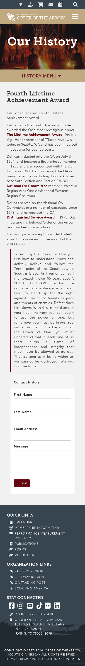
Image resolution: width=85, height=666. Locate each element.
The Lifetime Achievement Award (35, 135)
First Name (23, 395)
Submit (22, 483)
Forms (20, 549)
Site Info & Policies (63, 659)
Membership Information (38, 528)
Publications (27, 544)
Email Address (26, 429)
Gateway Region (29, 577)
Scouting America (31, 588)
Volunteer (24, 555)
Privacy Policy (30, 659)
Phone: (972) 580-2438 (34, 614)
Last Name (23, 412)
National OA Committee (27, 186)
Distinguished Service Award (31, 217)
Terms (10, 659)
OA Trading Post (30, 583)
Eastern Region (29, 571)
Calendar (23, 522)
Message (21, 446)
